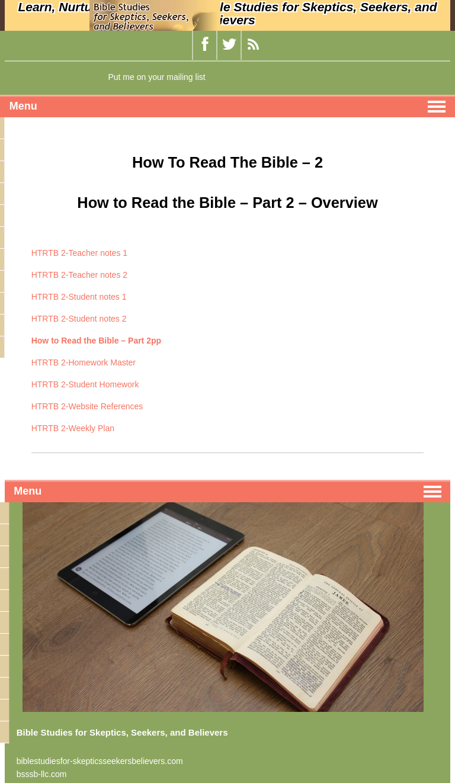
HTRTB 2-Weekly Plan (72, 428)
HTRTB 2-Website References (87, 406)
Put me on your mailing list (156, 77)
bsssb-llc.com (42, 774)
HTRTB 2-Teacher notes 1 (79, 253)
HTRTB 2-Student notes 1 (79, 296)
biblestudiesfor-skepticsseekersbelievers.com (100, 761)
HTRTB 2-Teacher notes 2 (79, 275)
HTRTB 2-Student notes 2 (79, 318)
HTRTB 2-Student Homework (85, 384)
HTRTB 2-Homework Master (83, 362)
